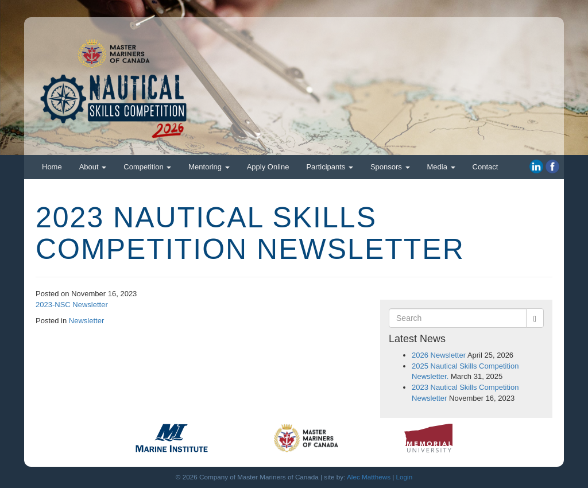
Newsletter (86, 320)
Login (404, 477)
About (93, 166)
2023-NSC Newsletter (72, 304)
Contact (485, 166)
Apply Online (268, 166)
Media (441, 166)
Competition (147, 166)
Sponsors (390, 166)
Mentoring (208, 166)
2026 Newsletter (439, 355)
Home (52, 166)
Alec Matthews (368, 477)
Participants (329, 166)
